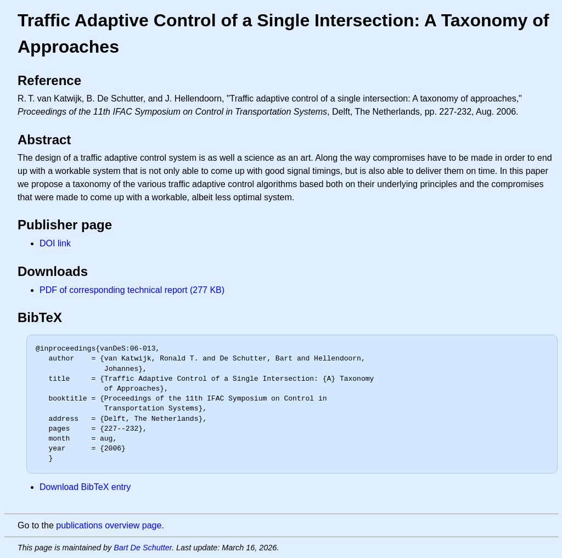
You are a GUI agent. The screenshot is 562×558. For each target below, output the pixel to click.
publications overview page (108, 525)
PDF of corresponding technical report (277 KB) (132, 290)
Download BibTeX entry (85, 487)
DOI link (55, 243)
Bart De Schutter (143, 547)
